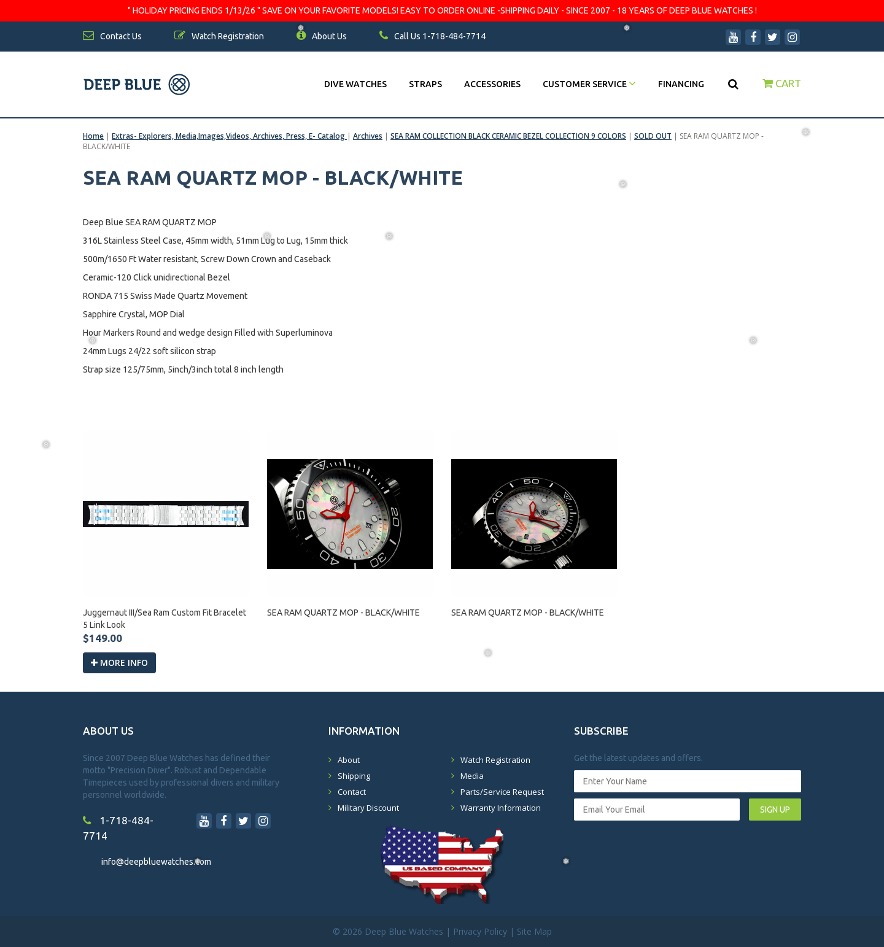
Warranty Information (500, 807)
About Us (322, 36)
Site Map (534, 931)
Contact (352, 791)
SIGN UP (775, 809)
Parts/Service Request (502, 791)
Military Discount (368, 807)
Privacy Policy (480, 931)
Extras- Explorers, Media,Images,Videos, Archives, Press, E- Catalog (229, 136)
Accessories (492, 84)
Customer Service (589, 84)
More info (119, 662)
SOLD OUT (653, 136)
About (349, 759)
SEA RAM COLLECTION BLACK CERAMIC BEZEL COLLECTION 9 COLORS (508, 136)
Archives (367, 136)
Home (93, 136)
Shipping (354, 775)
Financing (681, 84)
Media (472, 775)
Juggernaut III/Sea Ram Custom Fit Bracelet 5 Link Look (164, 619)
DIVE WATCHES (355, 84)
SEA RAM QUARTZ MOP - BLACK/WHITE (343, 612)
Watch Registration (495, 759)
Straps (425, 84)
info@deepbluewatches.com (156, 862)
